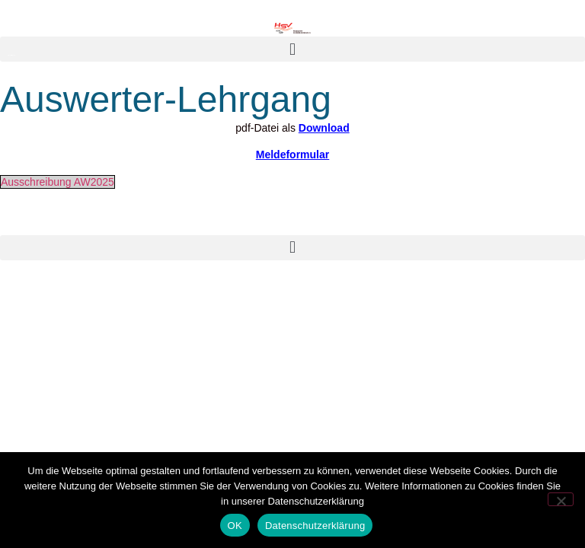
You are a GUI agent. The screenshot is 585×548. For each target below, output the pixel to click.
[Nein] (561, 499)
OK (235, 525)
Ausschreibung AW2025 (57, 182)
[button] (292, 49)
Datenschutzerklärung (315, 525)
